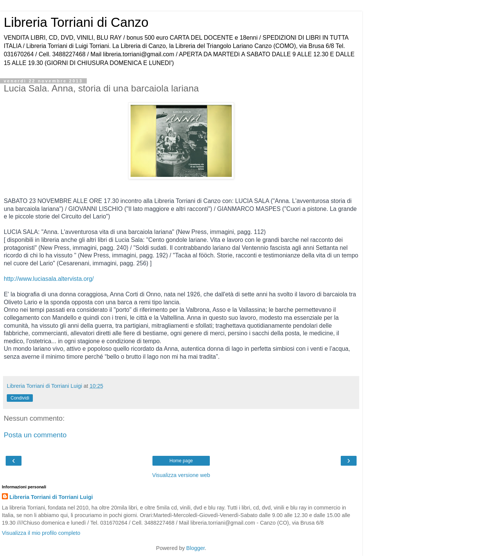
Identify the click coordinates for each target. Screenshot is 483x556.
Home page (181, 460)
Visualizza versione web (181, 475)
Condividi (20, 398)
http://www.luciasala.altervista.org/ (49, 279)
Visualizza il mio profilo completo (41, 533)
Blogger (195, 548)
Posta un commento (35, 435)
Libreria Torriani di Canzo (76, 22)
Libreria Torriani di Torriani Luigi (51, 497)
